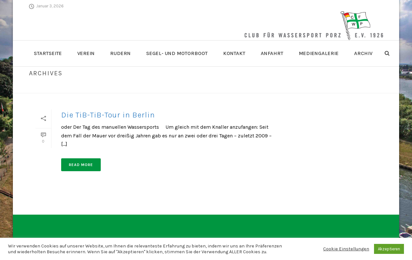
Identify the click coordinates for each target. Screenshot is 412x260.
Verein (86, 53)
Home (370, 87)
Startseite (48, 53)
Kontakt (234, 53)
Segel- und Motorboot (177, 53)
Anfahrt (272, 53)
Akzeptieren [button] (389, 248)
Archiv (363, 53)
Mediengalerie (319, 53)
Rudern (120, 53)
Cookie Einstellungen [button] (346, 249)
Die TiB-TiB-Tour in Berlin (108, 114)
